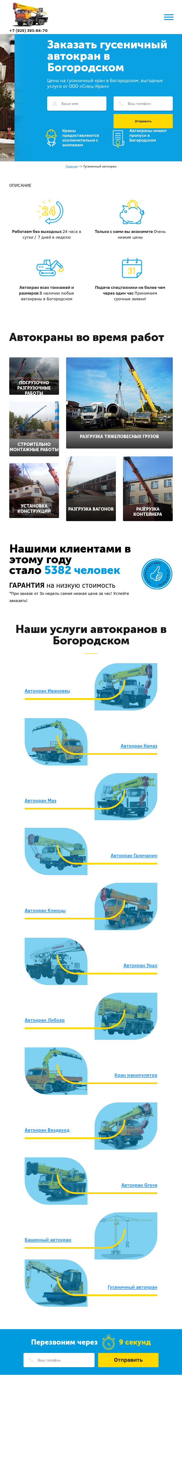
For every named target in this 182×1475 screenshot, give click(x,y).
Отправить (143, 121)
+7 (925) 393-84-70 (28, 30)
